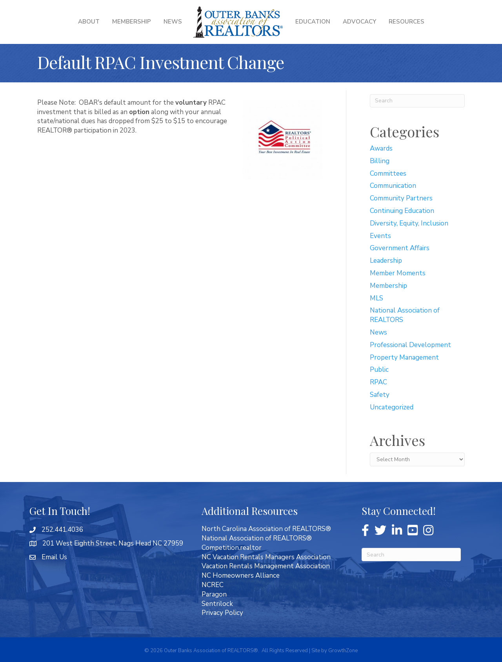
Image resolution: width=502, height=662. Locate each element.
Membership (131, 21)
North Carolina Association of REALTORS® (266, 528)
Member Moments (398, 273)
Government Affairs (399, 248)
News (173, 21)
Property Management (404, 357)
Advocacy (359, 21)
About (89, 21)
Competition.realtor (232, 547)
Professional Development (410, 344)
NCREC (213, 584)
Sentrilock (217, 603)
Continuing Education (402, 210)
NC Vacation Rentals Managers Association (266, 557)
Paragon (214, 594)
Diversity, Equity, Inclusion (409, 223)
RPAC (378, 382)
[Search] (417, 100)
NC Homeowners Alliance (241, 575)
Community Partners (401, 198)
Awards (381, 148)
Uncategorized (391, 407)
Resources (406, 21)
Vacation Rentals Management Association (266, 566)
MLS (376, 298)
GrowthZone (343, 650)
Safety (379, 394)
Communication (393, 185)
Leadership (386, 260)
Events (380, 235)
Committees (388, 173)
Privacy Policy (222, 612)
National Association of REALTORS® (257, 538)
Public (379, 369)
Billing (379, 161)
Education (312, 21)
